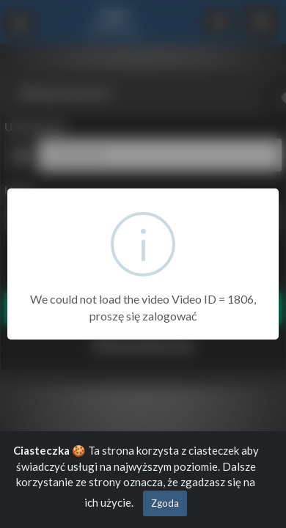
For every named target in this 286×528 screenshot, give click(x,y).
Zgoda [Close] (165, 503)
